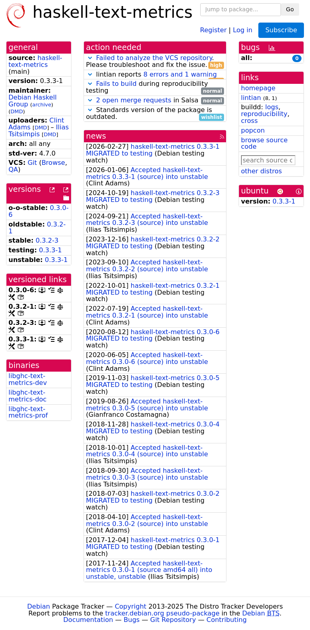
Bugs (132, 620)
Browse (53, 162)
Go (290, 9)
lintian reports (155, 74)
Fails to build (116, 83)
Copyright (130, 606)
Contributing (227, 620)
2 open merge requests (133, 100)
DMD (16, 111)
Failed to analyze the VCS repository (154, 58)
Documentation (88, 620)
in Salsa (155, 100)
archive (41, 105)
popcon (253, 130)
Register (213, 29)
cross (249, 121)
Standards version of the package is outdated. (155, 114)
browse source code (264, 143)
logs (272, 107)
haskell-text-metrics (35, 61)
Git (32, 162)
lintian (251, 98)
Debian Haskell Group (32, 101)
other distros (261, 171)
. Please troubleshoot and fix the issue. (155, 62)
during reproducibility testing (155, 87)
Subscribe (281, 30)
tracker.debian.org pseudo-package (162, 613)
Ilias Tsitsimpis (38, 130)
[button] (90, 58)
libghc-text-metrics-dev (27, 379)
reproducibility (264, 114)
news (96, 136)
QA (13, 169)
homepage (258, 88)
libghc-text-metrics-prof (28, 412)
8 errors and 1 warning (180, 74)
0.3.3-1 (50, 250)
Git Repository (173, 620)
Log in (242, 29)
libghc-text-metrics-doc (27, 396)
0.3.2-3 (47, 240)
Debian (38, 606)
